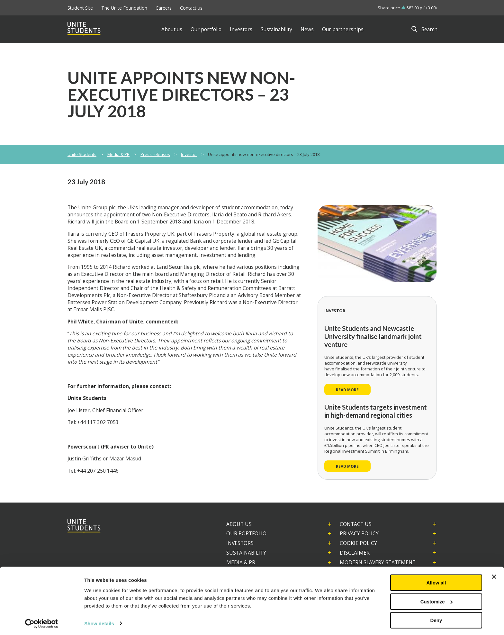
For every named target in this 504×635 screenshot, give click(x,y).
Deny (436, 619)
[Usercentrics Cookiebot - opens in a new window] (42, 622)
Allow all (436, 581)
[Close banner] (494, 575)
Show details (99, 622)
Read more (347, 389)
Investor (189, 154)
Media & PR (118, 154)
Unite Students (82, 154)
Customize (436, 600)
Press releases (155, 154)
